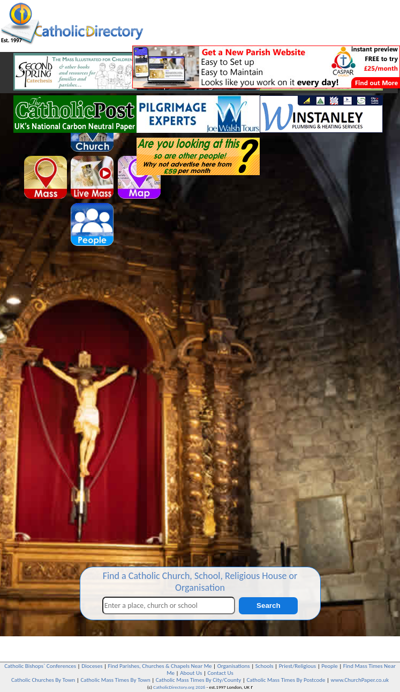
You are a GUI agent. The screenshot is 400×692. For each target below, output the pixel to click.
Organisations (233, 666)
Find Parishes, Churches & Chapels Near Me (160, 666)
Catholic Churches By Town (43, 679)
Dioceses (91, 666)
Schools (264, 666)
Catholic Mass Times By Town (115, 679)
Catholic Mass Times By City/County (198, 679)
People (329, 666)
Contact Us (220, 673)
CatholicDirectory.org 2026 (179, 687)
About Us (191, 673)
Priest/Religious (297, 666)
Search (268, 605)
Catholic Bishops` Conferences (40, 666)
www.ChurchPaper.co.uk (360, 679)
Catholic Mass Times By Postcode (285, 679)
